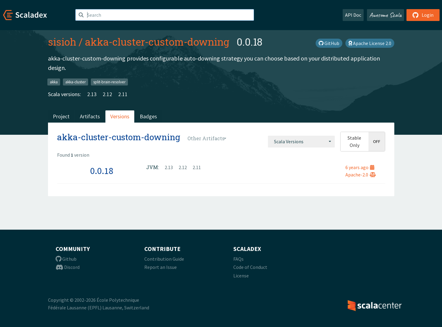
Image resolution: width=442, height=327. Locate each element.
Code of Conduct (250, 267)
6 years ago (359, 167)
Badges (148, 116)
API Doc (353, 15)
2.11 (123, 94)
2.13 (92, 94)
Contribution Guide (164, 259)
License (241, 276)
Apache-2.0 (360, 175)
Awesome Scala (385, 15)
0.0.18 (101, 170)
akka (54, 81)
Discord (68, 267)
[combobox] (301, 141)
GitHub (329, 43)
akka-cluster (75, 81)
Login (423, 15)
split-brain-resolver (109, 81)
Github (66, 259)
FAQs (238, 259)
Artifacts (90, 116)
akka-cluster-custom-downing (157, 41)
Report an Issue (160, 267)
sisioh (62, 41)
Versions (119, 116)
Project (61, 116)
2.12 (107, 94)
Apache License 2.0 (369, 43)
